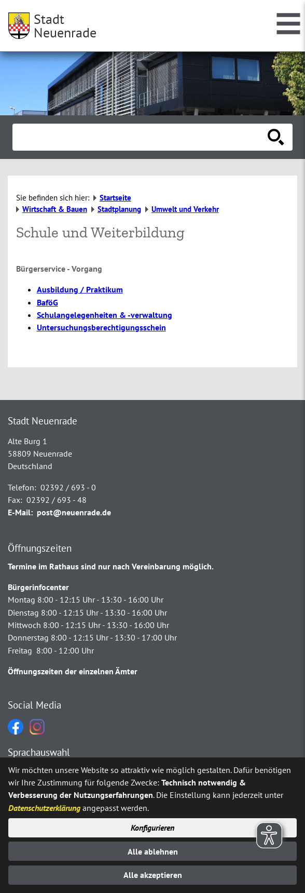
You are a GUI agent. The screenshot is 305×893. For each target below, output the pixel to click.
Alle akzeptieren (152, 875)
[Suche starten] (276, 137)
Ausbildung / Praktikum (80, 289)
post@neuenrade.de (74, 512)
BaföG (47, 302)
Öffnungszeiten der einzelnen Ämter (72, 671)
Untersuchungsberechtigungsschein (101, 327)
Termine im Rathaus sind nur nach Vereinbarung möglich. (111, 566)
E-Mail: (20, 512)
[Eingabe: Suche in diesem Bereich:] (141, 137)
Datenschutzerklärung (44, 808)
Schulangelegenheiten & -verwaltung (104, 315)
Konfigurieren (152, 827)
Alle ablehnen (153, 851)
